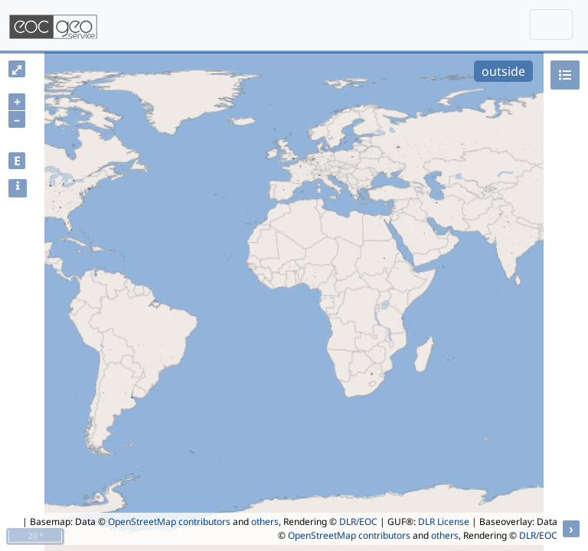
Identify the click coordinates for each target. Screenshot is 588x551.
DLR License (443, 521)
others (265, 521)
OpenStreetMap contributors (169, 521)
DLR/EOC (358, 521)
